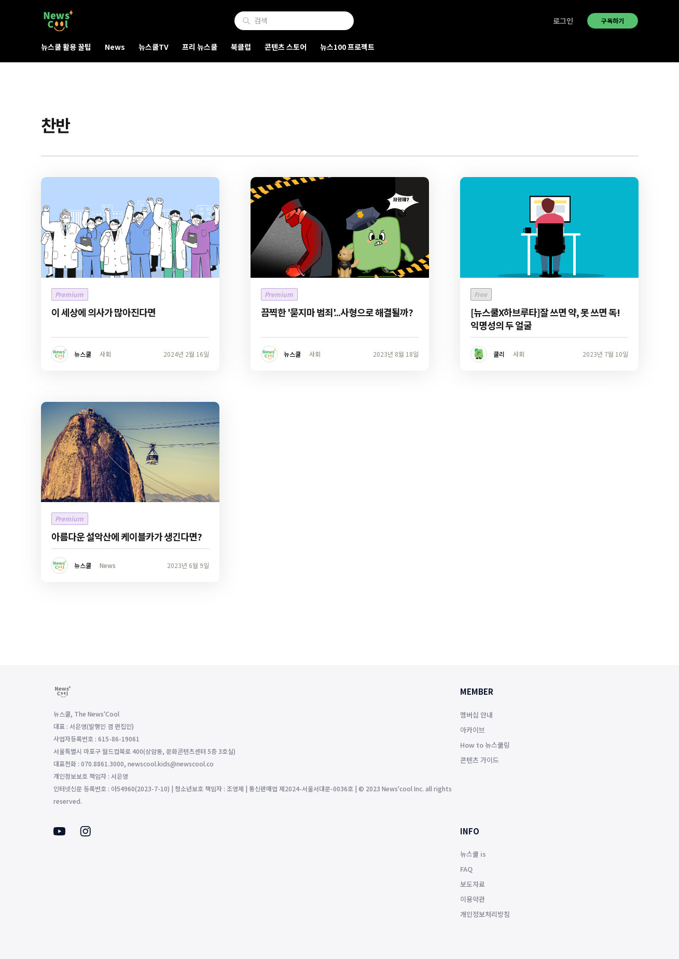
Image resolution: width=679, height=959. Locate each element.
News (115, 47)
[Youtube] (59, 832)
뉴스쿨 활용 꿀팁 (66, 47)
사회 (105, 353)
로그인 (563, 21)
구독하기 (612, 20)
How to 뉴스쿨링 (485, 744)
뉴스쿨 (82, 353)
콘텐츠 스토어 (286, 47)
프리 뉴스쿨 (199, 47)
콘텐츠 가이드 (479, 760)
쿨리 (499, 353)
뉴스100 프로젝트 (347, 47)
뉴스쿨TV (153, 47)
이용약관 (472, 899)
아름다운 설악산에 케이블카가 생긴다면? (126, 536)
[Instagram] (85, 833)
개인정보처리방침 (485, 914)
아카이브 (472, 729)
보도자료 (472, 884)
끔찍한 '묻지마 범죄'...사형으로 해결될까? (337, 312)
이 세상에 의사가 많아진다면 (103, 312)
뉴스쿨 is (473, 853)
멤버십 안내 (476, 714)
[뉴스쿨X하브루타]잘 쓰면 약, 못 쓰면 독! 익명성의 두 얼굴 (545, 318)
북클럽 (241, 47)
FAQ (466, 869)
